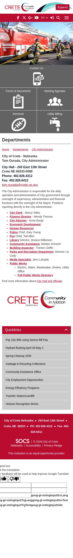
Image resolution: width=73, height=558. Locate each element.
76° (44, 17)
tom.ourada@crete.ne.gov (20, 185)
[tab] (36, 330)
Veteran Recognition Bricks (22, 403)
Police (14, 232)
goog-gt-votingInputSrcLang (49, 495)
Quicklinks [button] (17, 330)
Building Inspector (22, 247)
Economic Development (25, 224)
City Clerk (16, 212)
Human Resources (22, 228)
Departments (20, 149)
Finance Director (20, 216)
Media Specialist (20, 259)
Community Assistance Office (23, 371)
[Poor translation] (14, 479)
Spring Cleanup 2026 (18, 355)
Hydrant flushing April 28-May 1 (25, 347)
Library (14, 240)
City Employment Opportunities (24, 379)
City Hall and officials (49, 281)
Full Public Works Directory (35, 275)
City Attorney (18, 220)
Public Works (18, 263)
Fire (12, 236)
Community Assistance (25, 244)
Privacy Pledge (53, 445)
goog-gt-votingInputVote (46, 505)
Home (5, 149)
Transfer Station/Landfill (20, 395)
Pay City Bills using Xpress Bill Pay (27, 339)
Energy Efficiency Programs (22, 387)
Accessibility (33, 445)
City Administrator (42, 149)
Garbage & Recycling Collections (26, 363)
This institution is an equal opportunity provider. (36, 453)
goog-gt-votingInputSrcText (50, 500)
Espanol (63, 7)
